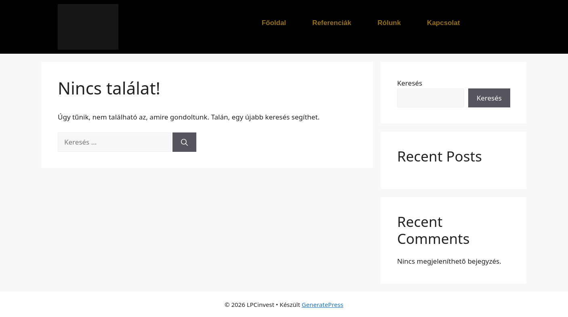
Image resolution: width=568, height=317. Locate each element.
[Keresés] (184, 142)
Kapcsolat (443, 23)
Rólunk (389, 23)
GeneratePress (322, 304)
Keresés (409, 83)
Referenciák (331, 23)
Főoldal (274, 23)
